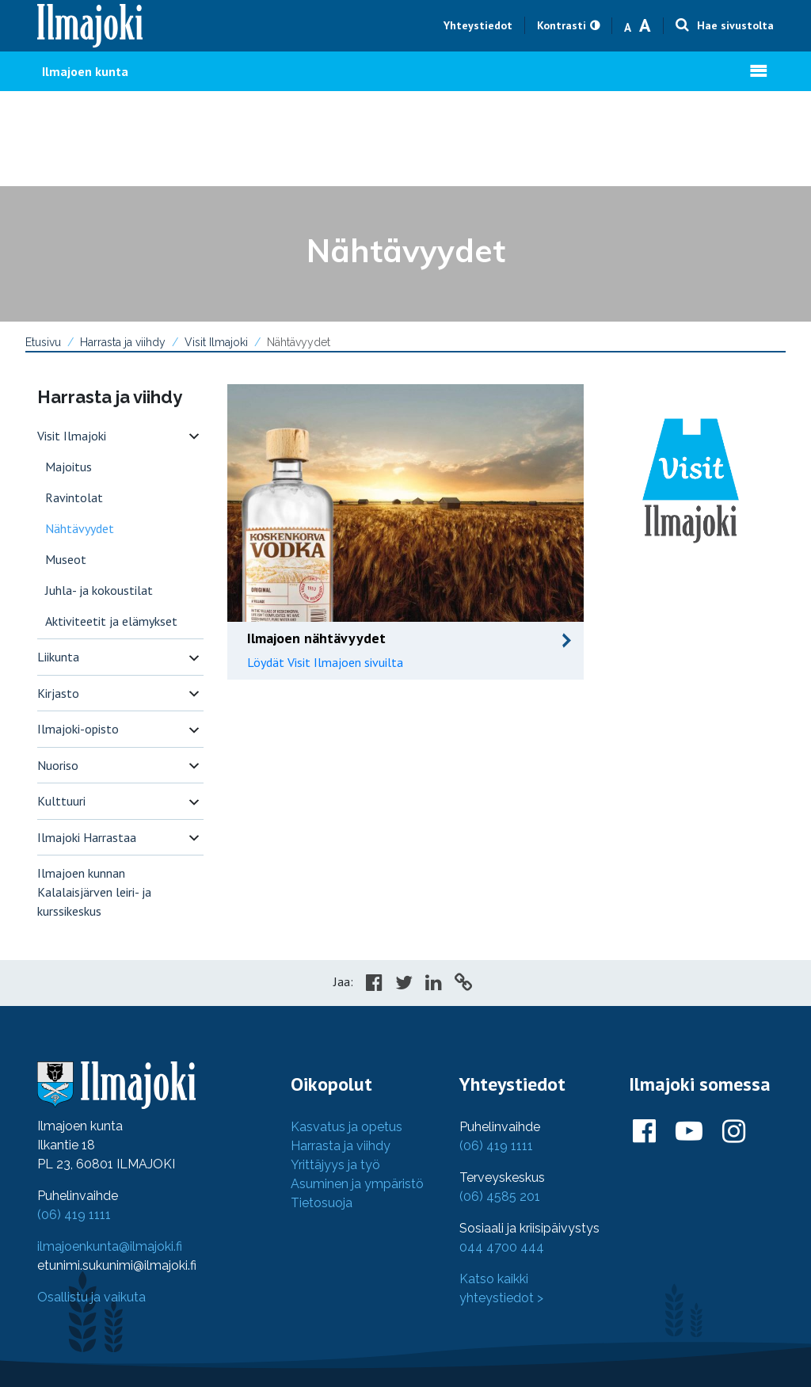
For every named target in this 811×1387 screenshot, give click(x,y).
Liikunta (58, 657)
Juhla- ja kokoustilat (99, 590)
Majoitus (68, 466)
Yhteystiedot (478, 25)
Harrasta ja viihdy (123, 342)
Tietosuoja (321, 1202)
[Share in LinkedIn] (433, 985)
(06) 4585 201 (499, 1196)
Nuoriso (57, 765)
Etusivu (43, 342)
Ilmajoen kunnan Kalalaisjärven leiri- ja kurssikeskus (94, 892)
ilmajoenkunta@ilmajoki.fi (109, 1246)
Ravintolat (74, 497)
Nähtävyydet (79, 528)
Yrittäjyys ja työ (335, 1164)
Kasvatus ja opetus (346, 1126)
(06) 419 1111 (74, 1214)
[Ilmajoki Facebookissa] (644, 1132)
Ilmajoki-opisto (78, 729)
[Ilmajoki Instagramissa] (733, 1132)
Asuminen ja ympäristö (357, 1183)
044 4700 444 (501, 1247)
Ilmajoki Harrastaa (86, 837)
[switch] (194, 436)
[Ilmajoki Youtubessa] (689, 1132)
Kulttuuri (61, 801)
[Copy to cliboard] (463, 985)
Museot (65, 559)
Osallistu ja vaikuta (91, 1297)
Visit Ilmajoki (216, 342)
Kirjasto (58, 693)
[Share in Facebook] (374, 985)
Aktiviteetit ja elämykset (111, 621)
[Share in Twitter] (404, 985)
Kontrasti (561, 25)
